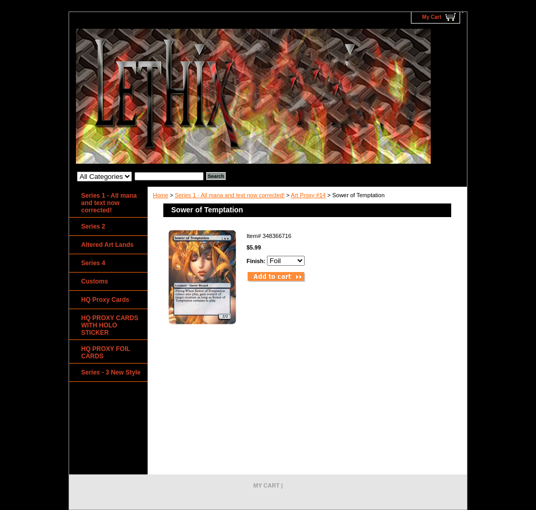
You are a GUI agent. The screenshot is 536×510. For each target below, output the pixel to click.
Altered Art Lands (107, 244)
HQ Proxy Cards (105, 299)
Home (160, 195)
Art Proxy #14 (308, 195)
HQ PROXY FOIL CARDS (105, 352)
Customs (94, 281)
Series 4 (93, 263)
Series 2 (93, 226)
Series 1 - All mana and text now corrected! (230, 195)
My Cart (431, 17)
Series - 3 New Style (110, 372)
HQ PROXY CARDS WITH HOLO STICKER (109, 325)
